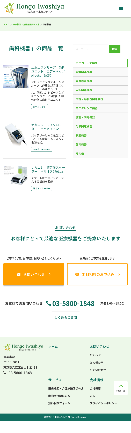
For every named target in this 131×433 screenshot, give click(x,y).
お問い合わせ (34, 274)
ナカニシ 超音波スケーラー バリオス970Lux (48, 169)
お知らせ (95, 367)
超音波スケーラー (42, 188)
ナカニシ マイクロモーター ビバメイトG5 (48, 126)
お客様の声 (96, 374)
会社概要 (95, 400)
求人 (92, 408)
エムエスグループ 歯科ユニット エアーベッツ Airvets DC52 (49, 71)
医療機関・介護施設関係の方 (26, 24)
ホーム (6, 24)
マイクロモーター (42, 149)
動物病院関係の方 (58, 408)
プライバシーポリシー (103, 415)
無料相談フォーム (58, 415)
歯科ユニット (40, 106)
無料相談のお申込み (98, 274)
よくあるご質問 (65, 329)
